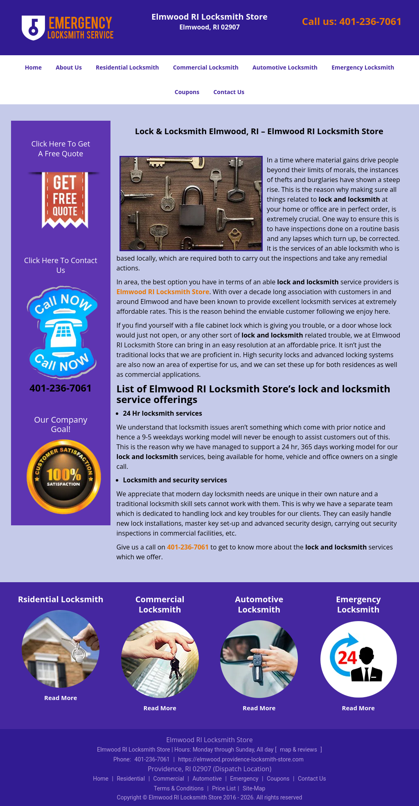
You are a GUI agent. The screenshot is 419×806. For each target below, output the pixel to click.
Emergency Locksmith (362, 67)
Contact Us (228, 92)
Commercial (168, 778)
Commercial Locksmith (206, 67)
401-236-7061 (370, 21)
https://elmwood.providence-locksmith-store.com (241, 759)
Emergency (244, 778)
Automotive (207, 778)
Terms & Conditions (179, 788)
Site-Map (254, 788)
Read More (60, 697)
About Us (69, 67)
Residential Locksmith (127, 67)
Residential (131, 778)
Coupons (187, 92)
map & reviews (299, 749)
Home (33, 67)
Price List (224, 788)
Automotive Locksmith (285, 67)
